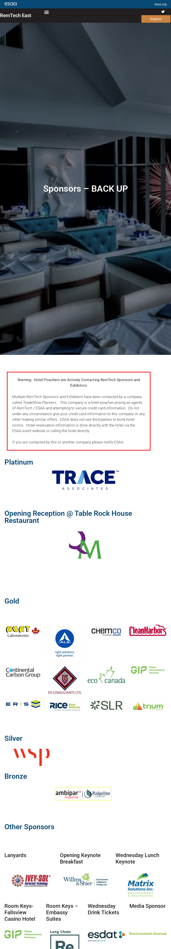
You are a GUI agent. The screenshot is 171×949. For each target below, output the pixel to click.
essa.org (161, 4)
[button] (46, 12)
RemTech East (15, 15)
